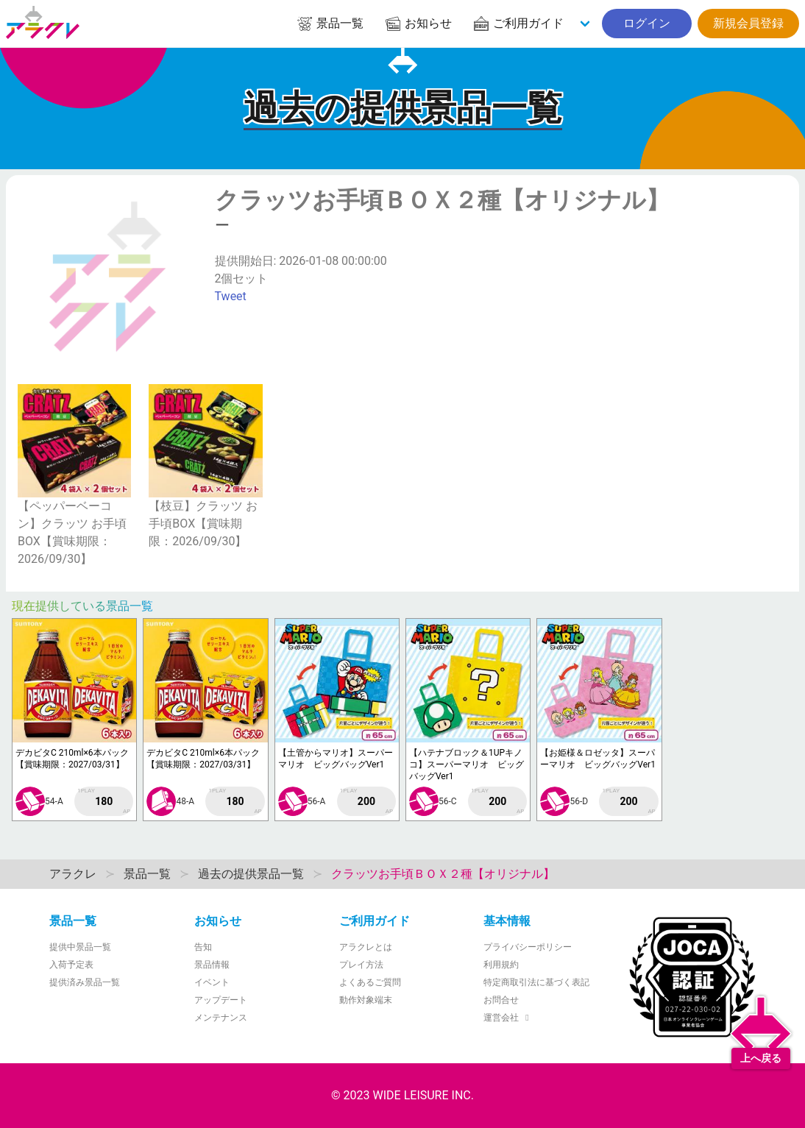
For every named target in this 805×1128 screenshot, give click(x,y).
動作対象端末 (365, 1000)
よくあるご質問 (370, 982)
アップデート (220, 1000)
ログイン (646, 23)
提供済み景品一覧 (84, 982)
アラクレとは (365, 947)
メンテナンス (220, 1017)
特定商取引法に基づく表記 (536, 982)
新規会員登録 (748, 23)
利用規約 (501, 964)
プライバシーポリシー (527, 947)
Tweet (231, 296)
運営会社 (508, 1017)
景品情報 (212, 964)
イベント (212, 982)
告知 (203, 947)
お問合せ (501, 1000)
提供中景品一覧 (80, 947)
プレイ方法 (361, 964)
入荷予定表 (71, 964)
